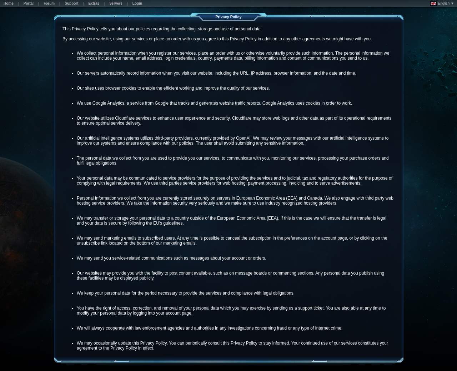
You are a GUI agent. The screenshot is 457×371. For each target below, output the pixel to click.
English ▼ (442, 3)
